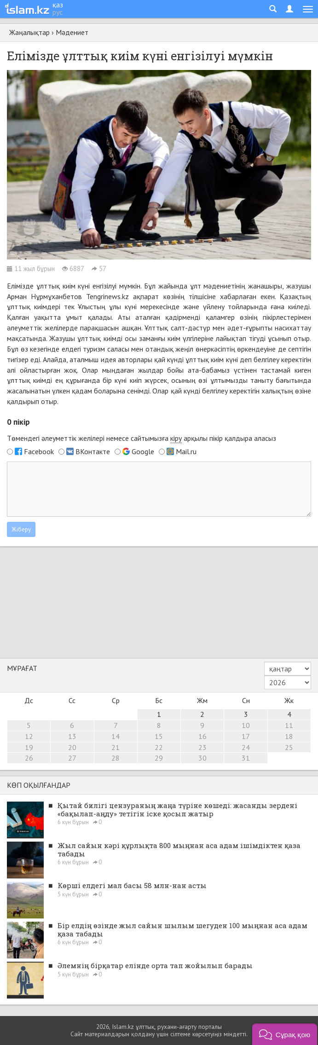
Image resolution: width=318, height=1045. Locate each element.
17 (246, 736)
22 (159, 747)
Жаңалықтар (29, 32)
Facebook (39, 451)
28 (115, 757)
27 (72, 757)
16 (202, 736)
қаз (57, 4)
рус (57, 12)
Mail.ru (186, 451)
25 (289, 747)
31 (246, 757)
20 (72, 747)
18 (289, 736)
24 (246, 747)
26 (29, 757)
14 (115, 736)
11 (289, 725)
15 (159, 736)
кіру (176, 438)
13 (72, 736)
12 (29, 736)
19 (29, 747)
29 (159, 757)
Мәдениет (72, 32)
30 (202, 757)
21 (115, 747)
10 (246, 725)
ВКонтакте (92, 451)
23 (202, 747)
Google (143, 451)
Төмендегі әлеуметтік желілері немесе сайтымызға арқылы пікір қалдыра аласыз (141, 438)
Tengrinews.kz (107, 296)
